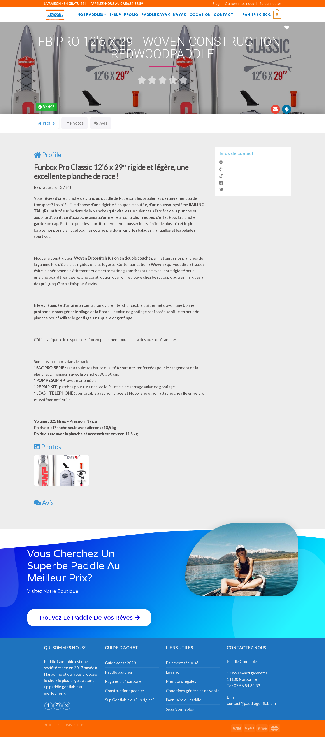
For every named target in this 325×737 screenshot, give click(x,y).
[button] (46, 107)
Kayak (179, 14)
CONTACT (223, 14)
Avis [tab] (100, 123)
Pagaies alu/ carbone (123, 681)
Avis (44, 502)
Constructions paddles (125, 690)
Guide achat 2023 (120, 662)
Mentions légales (181, 681)
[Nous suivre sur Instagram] (57, 706)
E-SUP (115, 14)
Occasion (200, 14)
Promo (131, 14)
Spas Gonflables (180, 709)
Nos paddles (91, 14)
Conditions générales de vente (193, 690)
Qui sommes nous (239, 3)
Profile (47, 154)
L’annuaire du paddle (183, 699)
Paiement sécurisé (182, 662)
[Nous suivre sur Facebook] (48, 706)
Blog (216, 3)
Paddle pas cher (119, 672)
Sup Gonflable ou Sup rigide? (129, 699)
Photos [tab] (74, 123)
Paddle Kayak (155, 14)
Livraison (174, 672)
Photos (47, 447)
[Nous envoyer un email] (66, 706)
